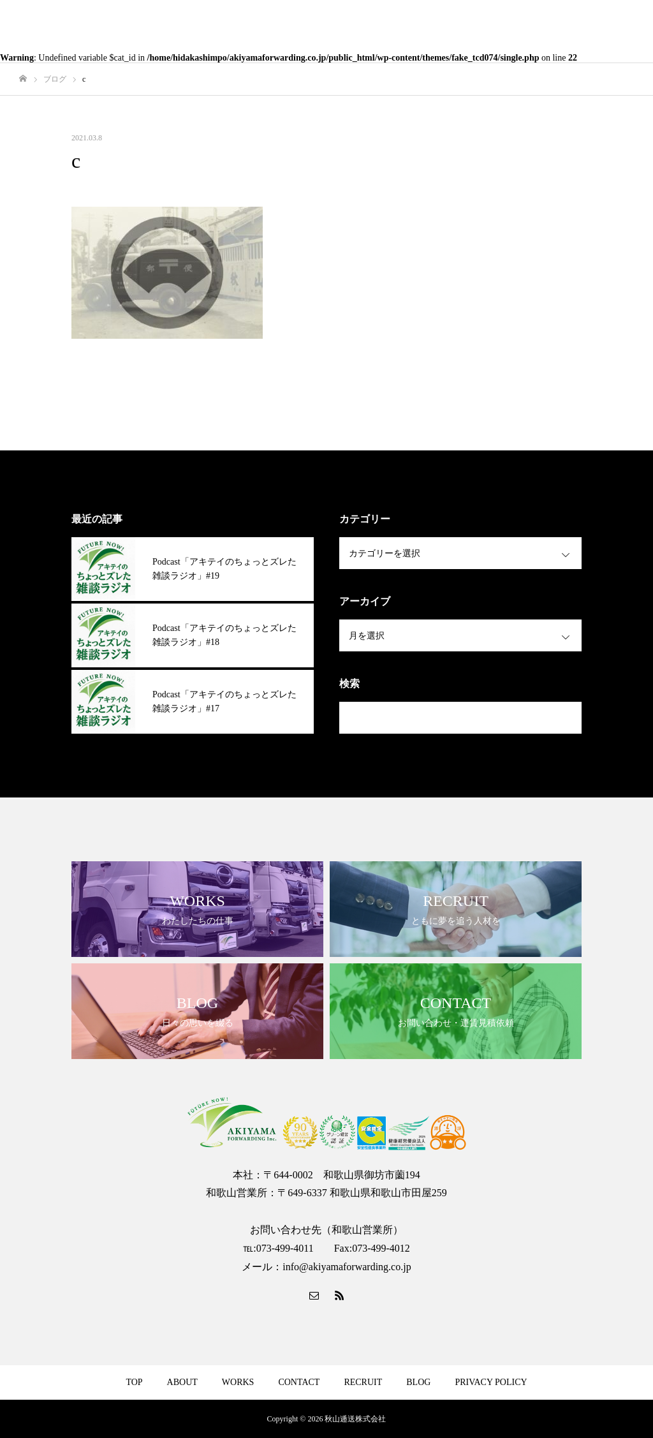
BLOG (418, 1382)
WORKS (238, 1382)
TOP (134, 1382)
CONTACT (298, 1382)
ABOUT (182, 1382)
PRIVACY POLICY (491, 1382)
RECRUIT (363, 1382)
